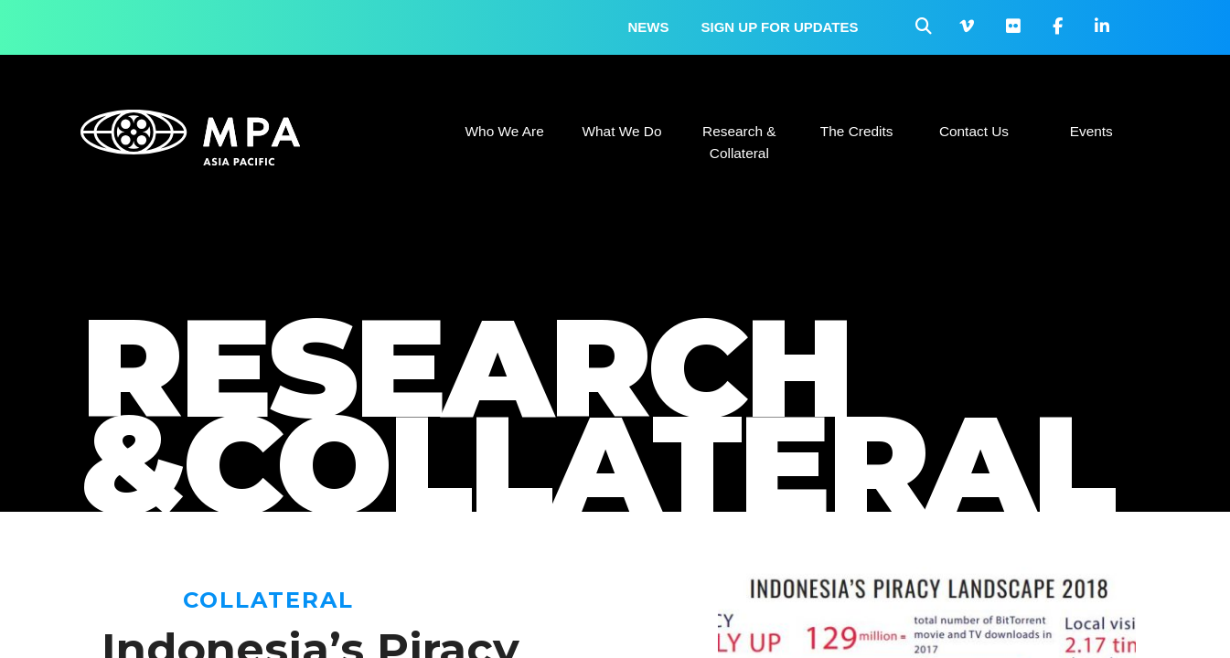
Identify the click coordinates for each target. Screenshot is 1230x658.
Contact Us (974, 131)
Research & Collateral (738, 142)
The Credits (856, 131)
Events (1091, 131)
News (648, 27)
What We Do (621, 131)
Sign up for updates (780, 27)
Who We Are (504, 131)
